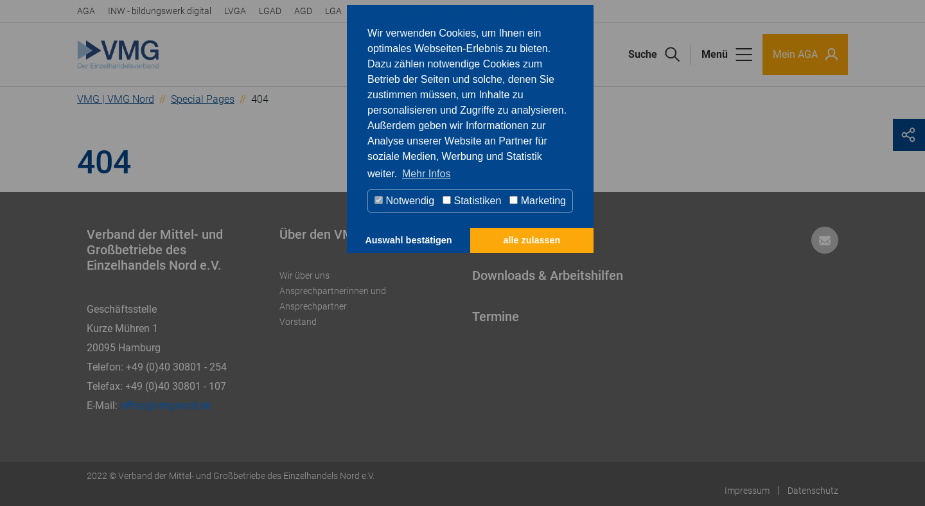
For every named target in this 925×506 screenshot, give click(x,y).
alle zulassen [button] (532, 240)
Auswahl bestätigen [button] (408, 240)
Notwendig (404, 200)
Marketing (537, 200)
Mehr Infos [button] (426, 173)
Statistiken (472, 200)
